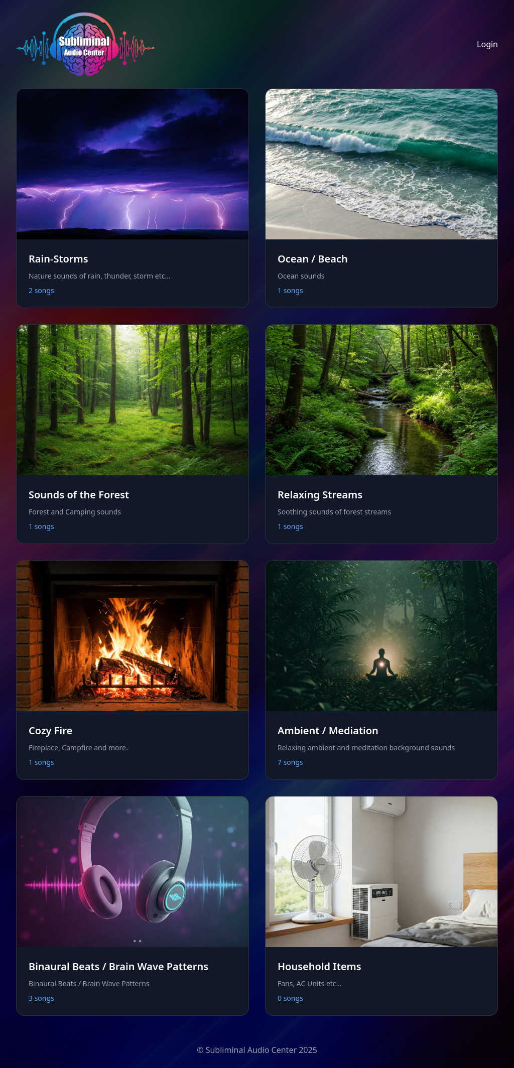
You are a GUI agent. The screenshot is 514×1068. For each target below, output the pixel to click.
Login (487, 44)
